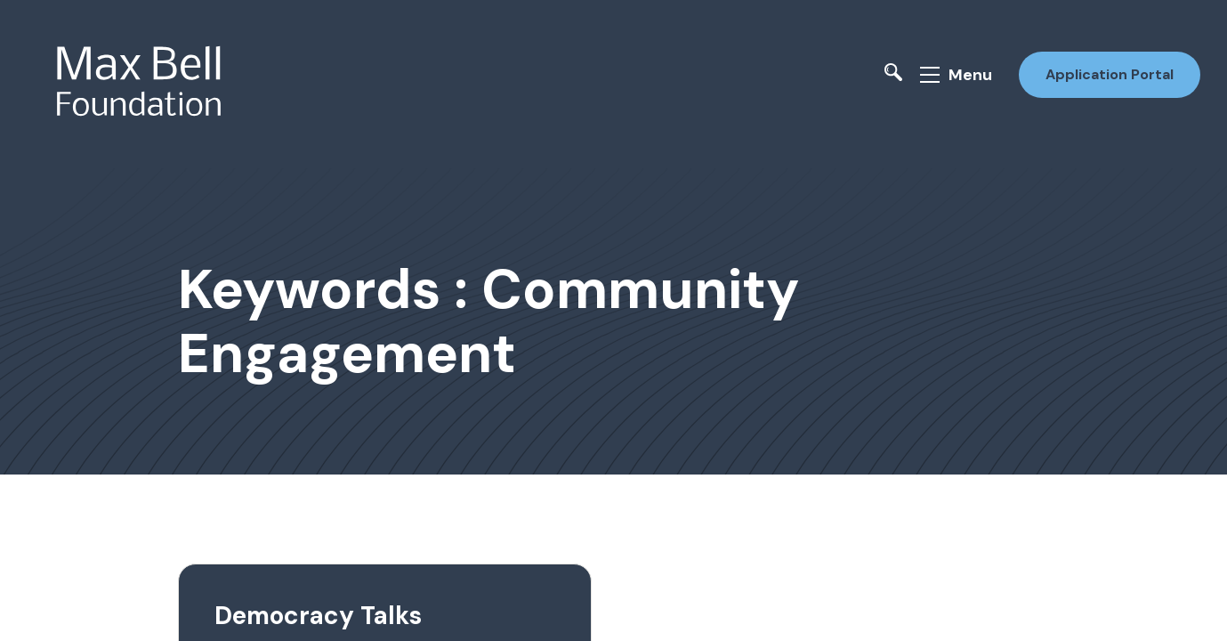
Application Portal (1109, 74)
